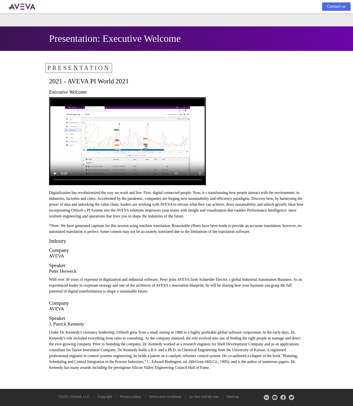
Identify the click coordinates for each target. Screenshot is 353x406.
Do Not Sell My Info (204, 397)
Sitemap (233, 397)
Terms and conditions (165, 397)
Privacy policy (130, 397)
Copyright (105, 397)
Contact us (336, 6)
